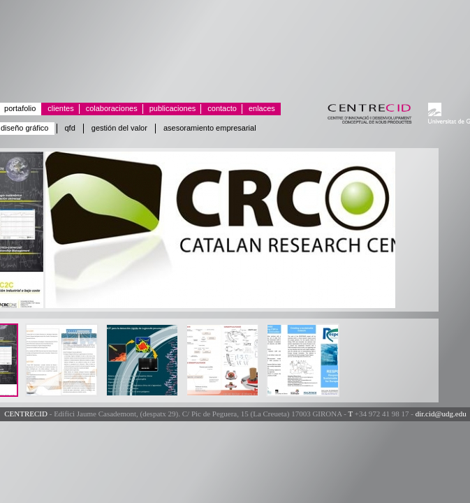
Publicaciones (169, 109)
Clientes (57, 109)
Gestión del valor (119, 128)
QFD (70, 128)
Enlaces (258, 109)
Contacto (219, 109)
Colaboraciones (109, 109)
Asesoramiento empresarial (209, 128)
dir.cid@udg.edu (441, 413)
